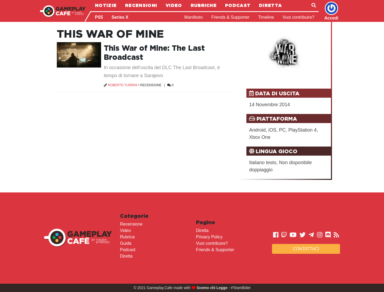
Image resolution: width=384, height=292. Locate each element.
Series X (119, 17)
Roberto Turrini (123, 85)
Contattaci (306, 249)
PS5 (99, 17)
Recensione (150, 85)
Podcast (237, 5)
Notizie (106, 5)
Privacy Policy (209, 237)
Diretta (270, 5)
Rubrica (127, 237)
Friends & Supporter (230, 17)
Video (174, 5)
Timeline (266, 17)
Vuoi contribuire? (298, 17)
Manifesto (193, 17)
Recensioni (141, 5)
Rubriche (204, 5)
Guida (125, 243)
